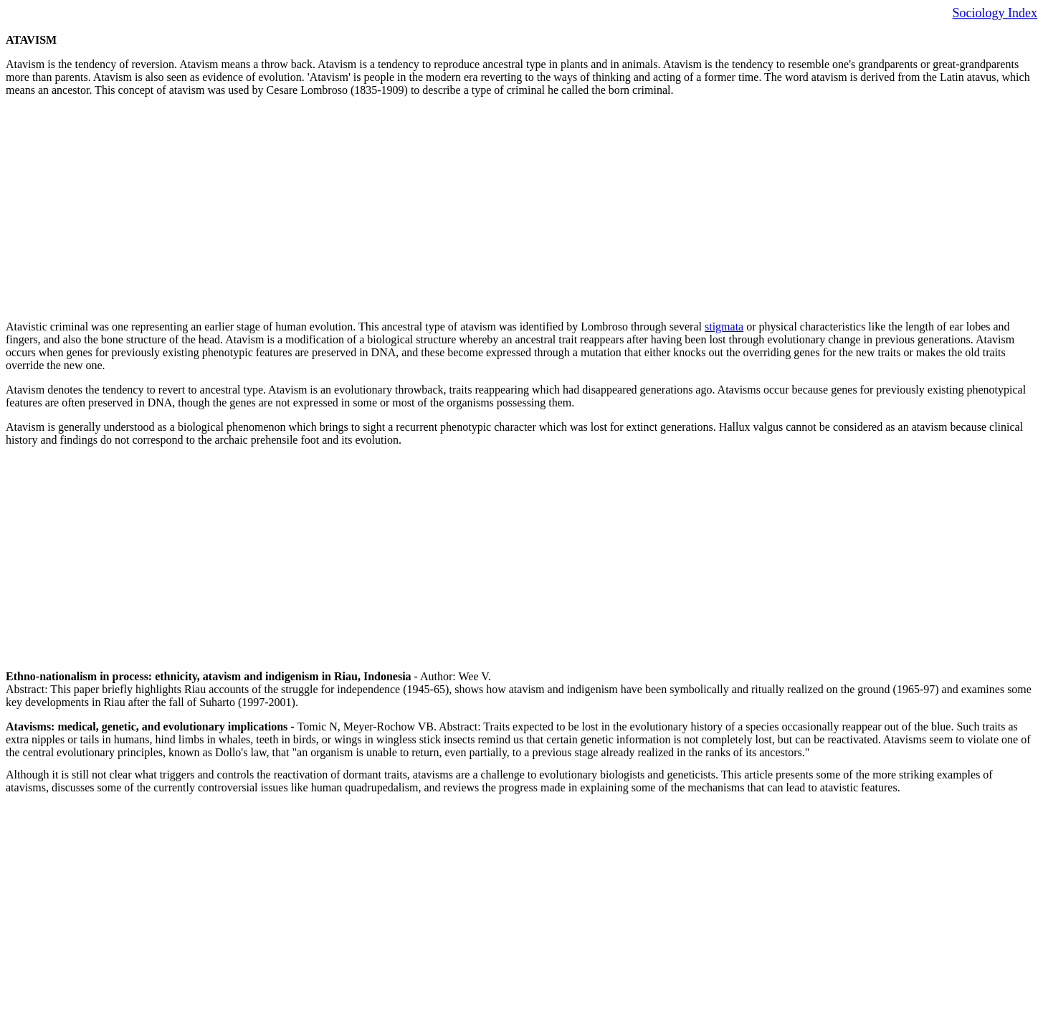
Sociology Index (995, 13)
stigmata (724, 326)
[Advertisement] (436, 208)
